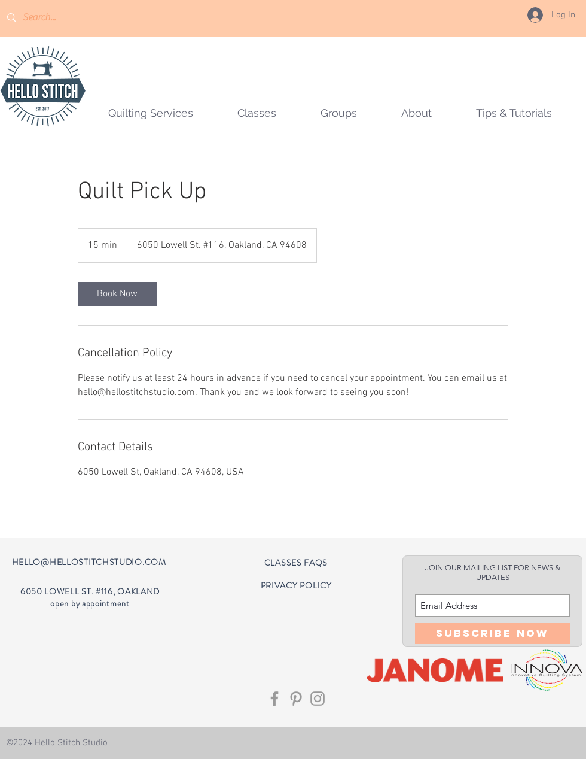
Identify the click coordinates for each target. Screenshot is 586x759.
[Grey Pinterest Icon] (296, 698)
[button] (338, 112)
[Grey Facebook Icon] (274, 698)
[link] (117, 294)
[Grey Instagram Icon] (317, 698)
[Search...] (57, 17)
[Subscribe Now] (492, 633)
